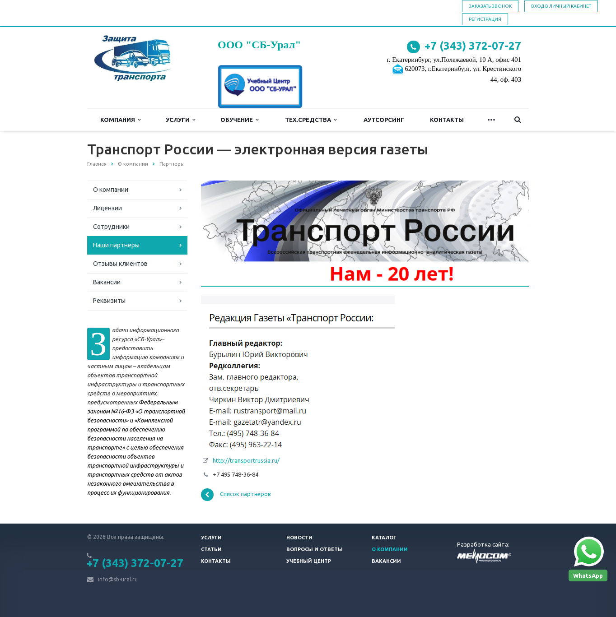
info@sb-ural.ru (118, 579)
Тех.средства (310, 119)
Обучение (239, 119)
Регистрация (485, 19)
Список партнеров (236, 494)
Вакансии (107, 282)
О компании (110, 189)
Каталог (384, 537)
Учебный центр (308, 561)
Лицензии (107, 208)
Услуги (180, 119)
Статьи (211, 549)
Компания (120, 119)
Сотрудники (111, 226)
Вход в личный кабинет (561, 6)
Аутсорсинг (384, 119)
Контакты (447, 119)
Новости (299, 537)
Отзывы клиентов (120, 263)
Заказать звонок (490, 6)
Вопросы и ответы (314, 549)
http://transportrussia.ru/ (246, 460)
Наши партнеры (116, 245)
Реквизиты (109, 300)
